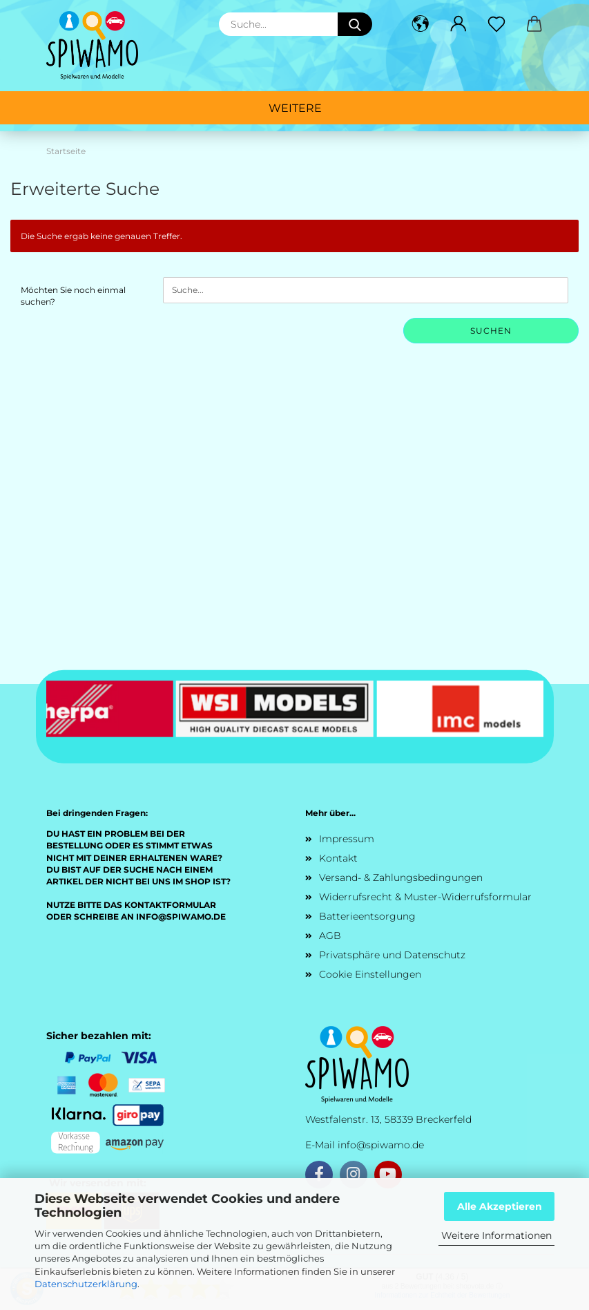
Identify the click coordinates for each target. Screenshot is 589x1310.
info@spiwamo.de (381, 1145)
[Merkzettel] (497, 24)
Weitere (295, 108)
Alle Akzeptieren (499, 1206)
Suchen (491, 330)
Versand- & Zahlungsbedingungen (401, 877)
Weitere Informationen (496, 1235)
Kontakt (338, 858)
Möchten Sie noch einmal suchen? (73, 296)
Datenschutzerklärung (86, 1283)
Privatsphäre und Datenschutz (392, 955)
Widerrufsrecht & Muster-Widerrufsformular (425, 897)
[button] (421, 24)
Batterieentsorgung (367, 916)
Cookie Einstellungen (370, 974)
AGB (330, 935)
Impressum (346, 839)
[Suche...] (355, 24)
